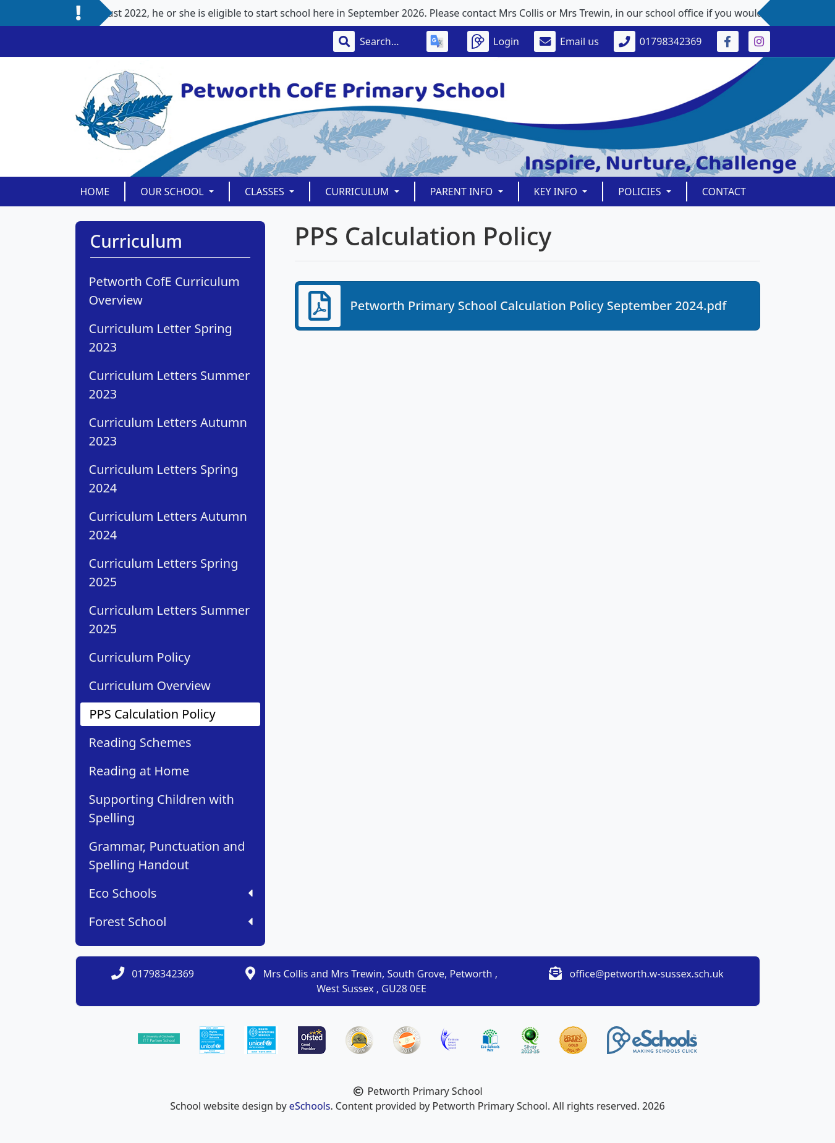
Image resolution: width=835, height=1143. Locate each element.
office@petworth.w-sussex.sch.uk (646, 974)
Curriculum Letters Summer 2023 (169, 384)
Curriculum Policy (139, 657)
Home (95, 191)
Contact (724, 191)
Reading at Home (139, 770)
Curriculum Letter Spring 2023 (160, 337)
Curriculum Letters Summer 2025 (169, 619)
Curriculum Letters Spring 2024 (164, 478)
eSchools (310, 1106)
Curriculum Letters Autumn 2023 (168, 431)
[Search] (386, 41)
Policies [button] (640, 191)
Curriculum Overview (150, 685)
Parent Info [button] (463, 191)
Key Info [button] (557, 191)
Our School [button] (173, 191)
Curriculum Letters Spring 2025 (164, 572)
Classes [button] (266, 191)
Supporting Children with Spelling (161, 808)
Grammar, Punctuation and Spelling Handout (167, 855)
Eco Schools (171, 893)
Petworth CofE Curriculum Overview (164, 290)
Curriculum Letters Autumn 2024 (168, 525)
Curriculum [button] (358, 191)
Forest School (171, 921)
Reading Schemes (140, 742)
